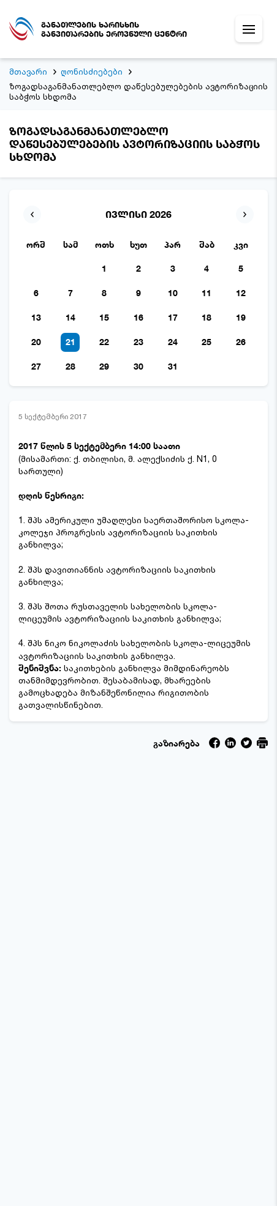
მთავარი (28, 71)
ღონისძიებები (92, 71)
